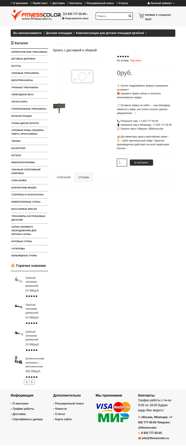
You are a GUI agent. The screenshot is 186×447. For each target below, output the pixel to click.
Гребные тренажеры (24, 87)
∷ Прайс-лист (39, 3)
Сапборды (18, 248)
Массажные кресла (24, 209)
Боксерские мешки (23, 187)
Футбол (16, 155)
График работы (23, 408)
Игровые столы (21, 241)
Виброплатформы (23, 162)
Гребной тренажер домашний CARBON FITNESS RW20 (34, 339)
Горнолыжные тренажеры (28, 109)
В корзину (141, 162)
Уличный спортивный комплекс (25, 171)
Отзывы (83, 177)
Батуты (16, 66)
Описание (64, 177)
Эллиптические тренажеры (29, 52)
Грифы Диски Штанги (25, 123)
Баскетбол (18, 148)
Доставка (19, 414)
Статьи (60, 414)
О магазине (20, 403)
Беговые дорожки (23, 58)
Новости (61, 408)
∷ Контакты (74, 3)
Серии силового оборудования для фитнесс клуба (23, 230)
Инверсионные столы (25, 201)
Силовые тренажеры (25, 73)
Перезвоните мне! (75, 18)
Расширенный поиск (69, 403)
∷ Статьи (122, 3)
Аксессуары (19, 101)
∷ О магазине (19, 3)
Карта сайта (63, 419)
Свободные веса (22, 94)
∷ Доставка (57, 3)
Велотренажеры (22, 80)
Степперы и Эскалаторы (27, 194)
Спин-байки (19, 180)
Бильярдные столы (24, 255)
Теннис (16, 141)
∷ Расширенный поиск (99, 3)
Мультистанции (21, 116)
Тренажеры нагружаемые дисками (28, 218)
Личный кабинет (161, 3)
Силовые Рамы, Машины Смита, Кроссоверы (27, 132)
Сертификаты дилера (28, 419)
